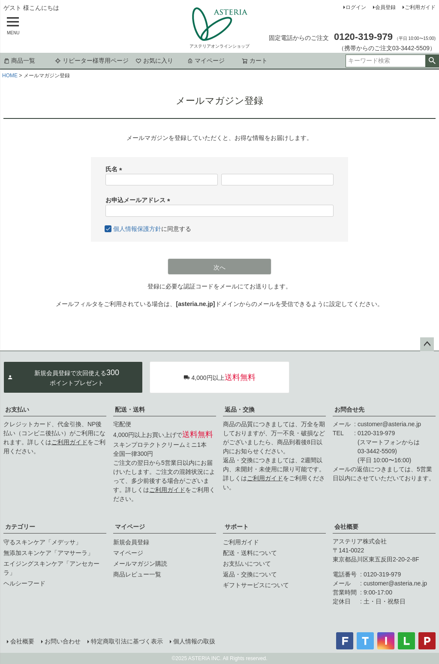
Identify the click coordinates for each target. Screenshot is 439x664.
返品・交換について (250, 574)
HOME (10, 76)
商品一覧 (19, 60)
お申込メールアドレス (139, 200)
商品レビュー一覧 (137, 574)
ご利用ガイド (420, 7)
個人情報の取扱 (194, 641)
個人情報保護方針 (137, 228)
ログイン (356, 7)
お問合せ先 (349, 409)
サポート (237, 526)
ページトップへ (427, 344)
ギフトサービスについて (256, 585)
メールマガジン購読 (140, 563)
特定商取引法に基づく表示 (127, 641)
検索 (432, 61)
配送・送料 (130, 409)
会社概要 (346, 526)
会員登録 (385, 7)
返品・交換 (240, 409)
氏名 (115, 169)
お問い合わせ (63, 641)
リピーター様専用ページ (92, 60)
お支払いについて (247, 563)
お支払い (17, 409)
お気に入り (154, 60)
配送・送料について (250, 552)
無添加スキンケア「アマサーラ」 (48, 552)
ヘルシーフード (24, 583)
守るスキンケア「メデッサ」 (42, 542)
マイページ (206, 60)
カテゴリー (20, 526)
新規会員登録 (131, 542)
